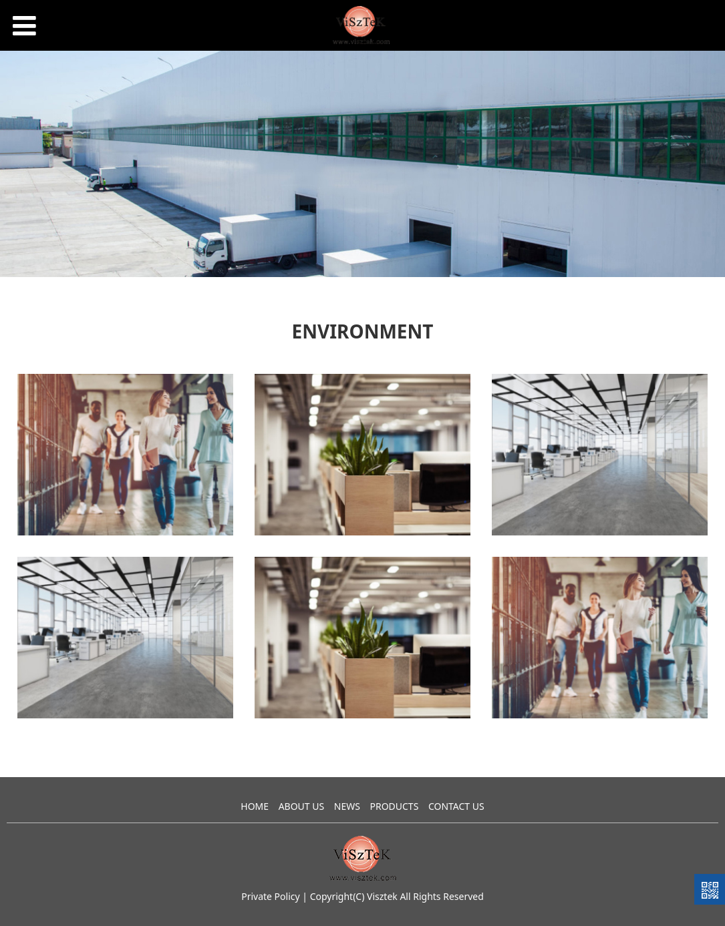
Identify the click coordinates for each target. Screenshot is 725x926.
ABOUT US (302, 806)
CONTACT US (456, 806)
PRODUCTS (394, 806)
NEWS (347, 806)
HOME (255, 806)
